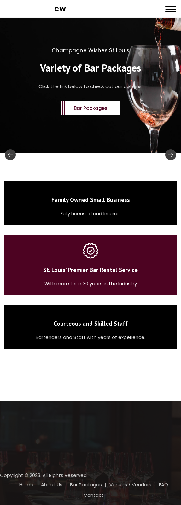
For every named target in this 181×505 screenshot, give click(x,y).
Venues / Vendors (130, 484)
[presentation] (10, 154)
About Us (51, 484)
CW (60, 9)
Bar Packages (91, 108)
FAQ (163, 484)
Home (26, 484)
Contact (94, 495)
